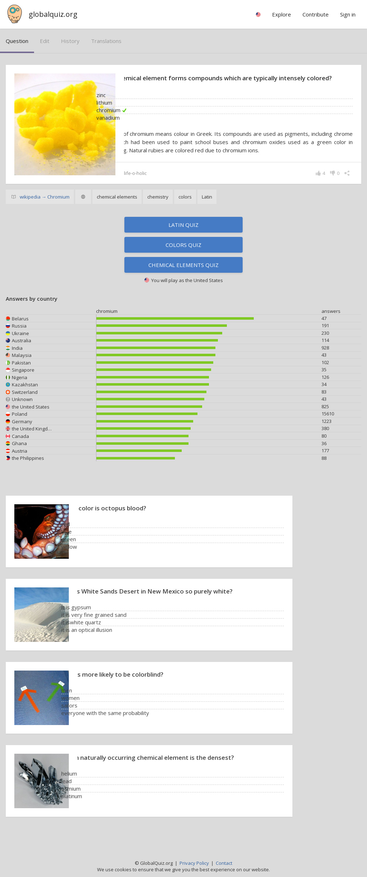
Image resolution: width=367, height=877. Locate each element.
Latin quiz (183, 234)
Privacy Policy (194, 863)
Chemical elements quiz (183, 274)
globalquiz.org (53, 14)
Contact (224, 863)
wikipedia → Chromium (45, 206)
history (70, 40)
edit (44, 40)
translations (106, 40)
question (17, 40)
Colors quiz (183, 254)
